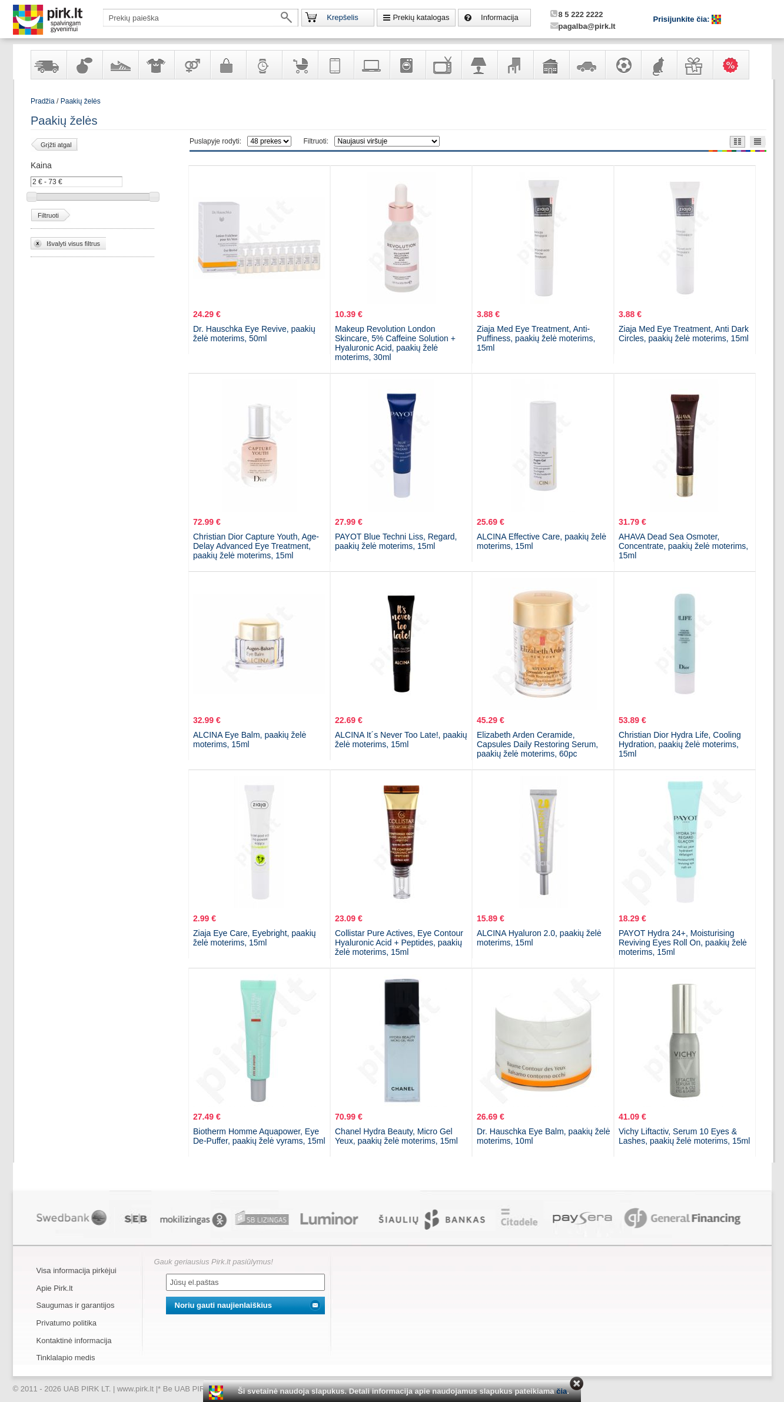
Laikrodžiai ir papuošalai (264, 65)
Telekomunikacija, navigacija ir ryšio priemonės (335, 65)
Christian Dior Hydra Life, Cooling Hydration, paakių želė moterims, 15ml (680, 744)
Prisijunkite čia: (682, 19)
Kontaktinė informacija (74, 1340)
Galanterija (228, 65)
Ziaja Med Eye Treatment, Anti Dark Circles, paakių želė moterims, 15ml (684, 333)
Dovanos (694, 65)
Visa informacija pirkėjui (76, 1270)
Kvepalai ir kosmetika (84, 65)
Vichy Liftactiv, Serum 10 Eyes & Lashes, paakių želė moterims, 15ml (684, 1136)
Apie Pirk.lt (54, 1288)
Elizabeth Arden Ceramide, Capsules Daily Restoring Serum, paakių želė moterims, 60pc (537, 744)
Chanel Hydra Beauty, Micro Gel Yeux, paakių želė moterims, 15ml (396, 1136)
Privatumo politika (66, 1322)
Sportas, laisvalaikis (623, 65)
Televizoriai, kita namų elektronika (443, 65)
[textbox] (200, 17)
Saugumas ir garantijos (75, 1305)
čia (561, 1391)
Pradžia (43, 101)
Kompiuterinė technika (371, 65)
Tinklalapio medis (65, 1357)
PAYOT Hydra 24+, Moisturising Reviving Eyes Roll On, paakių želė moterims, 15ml (683, 942)
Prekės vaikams (300, 65)
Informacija (500, 17)
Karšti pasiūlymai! (734, 65)
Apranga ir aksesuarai (156, 65)
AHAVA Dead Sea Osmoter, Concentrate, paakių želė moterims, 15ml (683, 546)
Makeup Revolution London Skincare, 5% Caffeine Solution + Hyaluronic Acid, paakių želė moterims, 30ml (395, 343)
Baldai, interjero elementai (515, 65)
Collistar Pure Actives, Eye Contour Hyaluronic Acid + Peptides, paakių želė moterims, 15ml (399, 942)
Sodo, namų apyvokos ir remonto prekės (551, 65)
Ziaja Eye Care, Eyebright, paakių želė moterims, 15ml (254, 937)
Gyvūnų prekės (659, 65)
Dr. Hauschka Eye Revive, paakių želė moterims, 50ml (254, 333)
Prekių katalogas (421, 17)
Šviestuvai (479, 65)
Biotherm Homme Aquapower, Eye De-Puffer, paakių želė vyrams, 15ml (259, 1136)
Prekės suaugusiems (192, 65)
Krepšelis (342, 17)
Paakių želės (81, 101)
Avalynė (120, 65)
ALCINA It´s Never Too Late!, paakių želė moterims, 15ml (401, 739)
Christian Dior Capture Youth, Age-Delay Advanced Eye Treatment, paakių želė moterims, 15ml (256, 546)
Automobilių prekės (587, 65)
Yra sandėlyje (48, 65)
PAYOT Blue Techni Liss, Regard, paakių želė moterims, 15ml (396, 541)
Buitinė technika (407, 65)
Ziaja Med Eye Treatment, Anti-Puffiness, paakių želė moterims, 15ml (536, 338)
